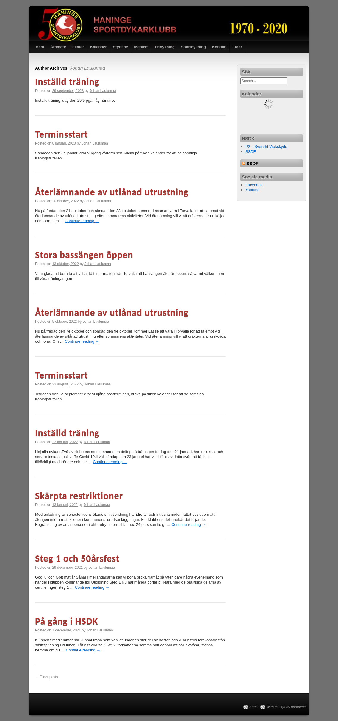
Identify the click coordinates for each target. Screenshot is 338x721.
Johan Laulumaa (87, 67)
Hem (40, 47)
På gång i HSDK (66, 621)
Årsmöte (58, 47)
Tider (237, 47)
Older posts (46, 677)
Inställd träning (67, 81)
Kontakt (219, 47)
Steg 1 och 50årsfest (77, 558)
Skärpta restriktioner (79, 495)
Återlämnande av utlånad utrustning (112, 192)
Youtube (252, 190)
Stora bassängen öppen (84, 255)
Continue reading (82, 221)
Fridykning (165, 47)
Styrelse (120, 47)
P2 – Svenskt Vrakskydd (266, 146)
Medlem (141, 47)
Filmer (78, 47)
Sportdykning (193, 47)
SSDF (250, 151)
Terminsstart (61, 134)
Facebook (253, 185)
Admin (254, 707)
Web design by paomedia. (287, 707)
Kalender (98, 47)
